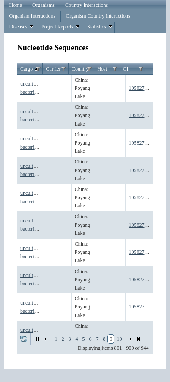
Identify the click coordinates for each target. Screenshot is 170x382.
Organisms (43, 5)
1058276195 (141, 252)
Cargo (30, 69)
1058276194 (141, 225)
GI (126, 69)
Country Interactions (86, 5)
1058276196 (141, 280)
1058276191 (141, 143)
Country (80, 69)
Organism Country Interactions (98, 16)
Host (102, 69)
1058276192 (141, 170)
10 (119, 339)
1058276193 (141, 197)
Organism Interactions (32, 16)
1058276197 (141, 307)
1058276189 (141, 88)
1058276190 (141, 115)
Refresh (23, 339)
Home (15, 5)
